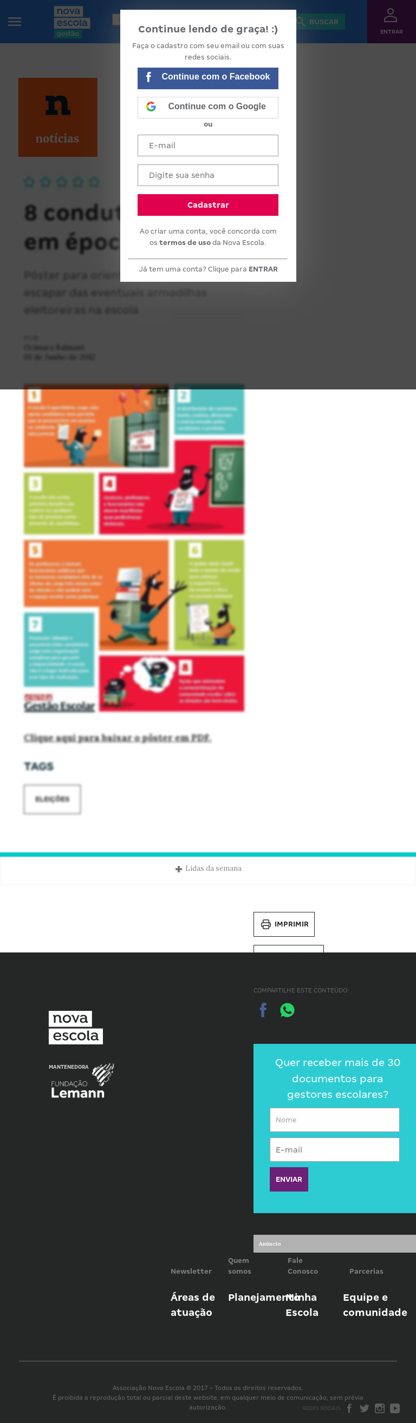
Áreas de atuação (193, 1305)
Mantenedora (69, 1067)
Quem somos (239, 1265)
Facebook (349, 1408)
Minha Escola (301, 1305)
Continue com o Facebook (208, 78)
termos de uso (185, 243)
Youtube (395, 1408)
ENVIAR (289, 1179)
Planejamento (264, 1297)
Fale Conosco (303, 1265)
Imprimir (284, 924)
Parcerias (366, 1271)
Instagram (380, 1408)
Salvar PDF (288, 957)
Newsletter (191, 1271)
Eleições (52, 799)
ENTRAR (263, 269)
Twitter (364, 1408)
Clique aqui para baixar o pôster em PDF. (117, 738)
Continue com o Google (205, 108)
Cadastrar (208, 205)
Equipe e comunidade (375, 1305)
